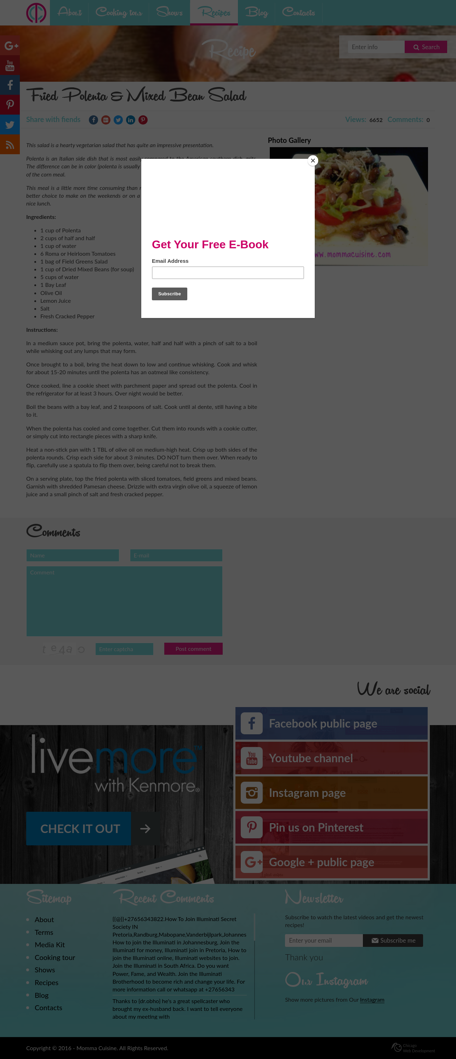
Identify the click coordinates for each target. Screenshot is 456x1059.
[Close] (313, 160)
